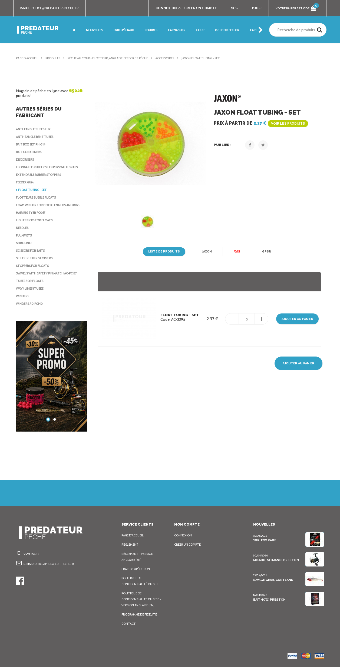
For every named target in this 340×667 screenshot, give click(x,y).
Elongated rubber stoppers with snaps (50, 167)
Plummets (24, 235)
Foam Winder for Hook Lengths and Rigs (50, 205)
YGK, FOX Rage (265, 540)
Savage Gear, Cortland (273, 579)
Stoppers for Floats (34, 265)
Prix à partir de (260, 123)
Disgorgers (26, 159)
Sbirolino (24, 243)
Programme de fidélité (140, 614)
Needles (23, 227)
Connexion (183, 535)
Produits (55, 58)
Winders (23, 296)
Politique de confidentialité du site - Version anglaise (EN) (141, 599)
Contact (128, 623)
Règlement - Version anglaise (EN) (138, 556)
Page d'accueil (28, 58)
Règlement (130, 544)
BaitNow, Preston (268, 599)
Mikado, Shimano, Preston (275, 560)
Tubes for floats (31, 281)
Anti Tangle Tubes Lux (35, 129)
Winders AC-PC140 (30, 303)
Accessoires (177, 58)
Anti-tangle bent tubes (36, 136)
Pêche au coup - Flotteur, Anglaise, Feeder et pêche (115, 58)
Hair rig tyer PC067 (32, 212)
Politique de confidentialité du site (140, 581)
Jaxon (206, 251)
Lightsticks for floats (35, 220)
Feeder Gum (26, 182)
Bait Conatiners (29, 152)
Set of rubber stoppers (36, 258)
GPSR (266, 251)
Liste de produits (164, 251)
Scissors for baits (32, 250)
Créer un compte (188, 544)
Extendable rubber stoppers (41, 174)
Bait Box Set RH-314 (32, 144)
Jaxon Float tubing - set (216, 58)
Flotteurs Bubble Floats (38, 197)
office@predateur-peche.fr (57, 8)
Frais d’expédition (136, 569)
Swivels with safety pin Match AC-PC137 (49, 273)
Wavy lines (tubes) (31, 288)
